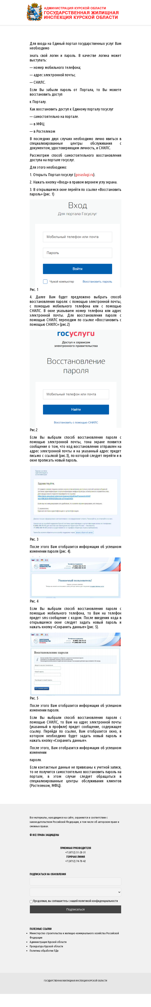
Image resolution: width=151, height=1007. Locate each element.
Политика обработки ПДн (44, 950)
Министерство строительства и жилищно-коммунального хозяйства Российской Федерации (74, 935)
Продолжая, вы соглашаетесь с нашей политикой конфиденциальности (74, 901)
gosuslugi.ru (84, 174)
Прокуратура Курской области (46, 946)
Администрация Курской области (48, 941)
